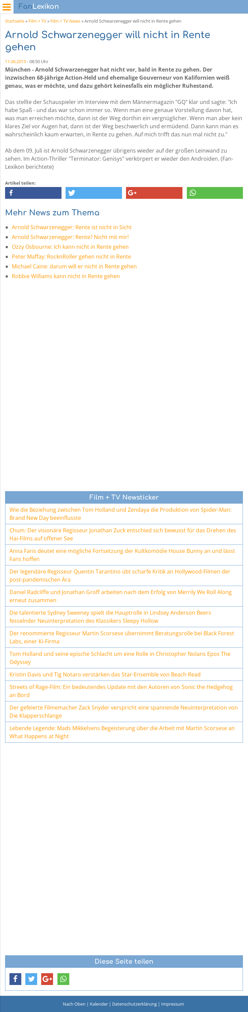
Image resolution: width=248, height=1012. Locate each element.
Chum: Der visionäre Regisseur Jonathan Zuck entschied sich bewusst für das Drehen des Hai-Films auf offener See (122, 534)
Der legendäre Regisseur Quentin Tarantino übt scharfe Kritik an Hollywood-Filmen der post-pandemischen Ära (119, 575)
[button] (33, 193)
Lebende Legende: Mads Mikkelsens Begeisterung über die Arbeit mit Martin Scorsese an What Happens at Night (122, 732)
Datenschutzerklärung (134, 1004)
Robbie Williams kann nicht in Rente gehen (66, 276)
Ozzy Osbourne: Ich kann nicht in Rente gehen (70, 246)
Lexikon (39, 6)
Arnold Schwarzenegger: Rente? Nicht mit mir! (70, 237)
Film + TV (37, 21)
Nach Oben (74, 1004)
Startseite (14, 21)
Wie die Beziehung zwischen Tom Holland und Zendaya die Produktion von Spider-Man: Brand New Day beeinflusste (120, 514)
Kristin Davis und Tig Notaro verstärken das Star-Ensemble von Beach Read (105, 674)
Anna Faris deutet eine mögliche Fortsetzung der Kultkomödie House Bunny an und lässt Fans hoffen (122, 555)
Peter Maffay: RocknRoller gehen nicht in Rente (71, 256)
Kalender (99, 1004)
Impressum (172, 1004)
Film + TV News (65, 21)
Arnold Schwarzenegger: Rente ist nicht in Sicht (72, 227)
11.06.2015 (15, 61)
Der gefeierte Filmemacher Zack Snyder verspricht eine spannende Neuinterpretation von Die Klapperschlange (123, 711)
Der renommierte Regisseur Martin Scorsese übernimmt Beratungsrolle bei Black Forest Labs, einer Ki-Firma (121, 637)
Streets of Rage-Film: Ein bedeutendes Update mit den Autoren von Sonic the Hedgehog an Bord (121, 691)
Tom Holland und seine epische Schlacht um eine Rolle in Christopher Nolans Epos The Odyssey (119, 658)
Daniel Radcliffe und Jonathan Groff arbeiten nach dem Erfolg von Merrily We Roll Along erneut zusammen (120, 596)
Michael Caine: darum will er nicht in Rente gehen (74, 266)
